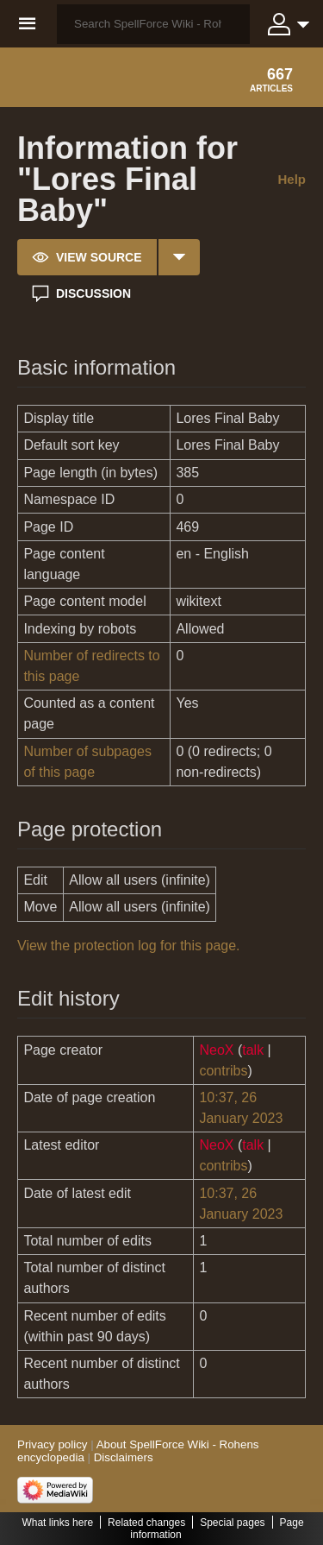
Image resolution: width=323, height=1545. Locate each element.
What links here (57, 1523)
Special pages (232, 1523)
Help (291, 179)
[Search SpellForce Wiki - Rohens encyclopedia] (153, 24)
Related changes (146, 1523)
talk (253, 1050)
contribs (223, 1070)
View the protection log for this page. (128, 945)
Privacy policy (52, 1444)
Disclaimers (123, 1457)
